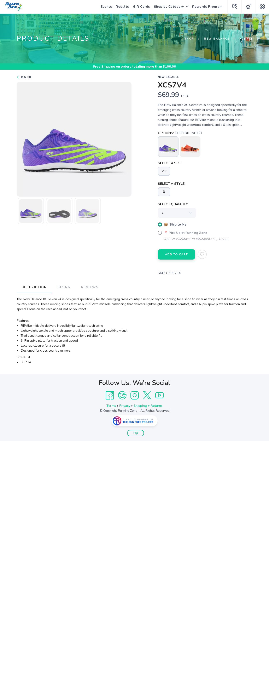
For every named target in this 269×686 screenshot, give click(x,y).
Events (106, 6)
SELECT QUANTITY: (173, 204)
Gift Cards (141, 6)
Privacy (124, 405)
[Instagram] (134, 395)
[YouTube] (159, 395)
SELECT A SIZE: (170, 163)
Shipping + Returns (148, 405)
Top (135, 433)
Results (122, 6)
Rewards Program (207, 6)
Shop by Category (169, 6)
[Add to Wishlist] (202, 254)
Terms (111, 405)
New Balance (216, 39)
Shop (189, 39)
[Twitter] (147, 395)
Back (24, 77)
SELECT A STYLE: (171, 183)
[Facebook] (110, 395)
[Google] (122, 395)
